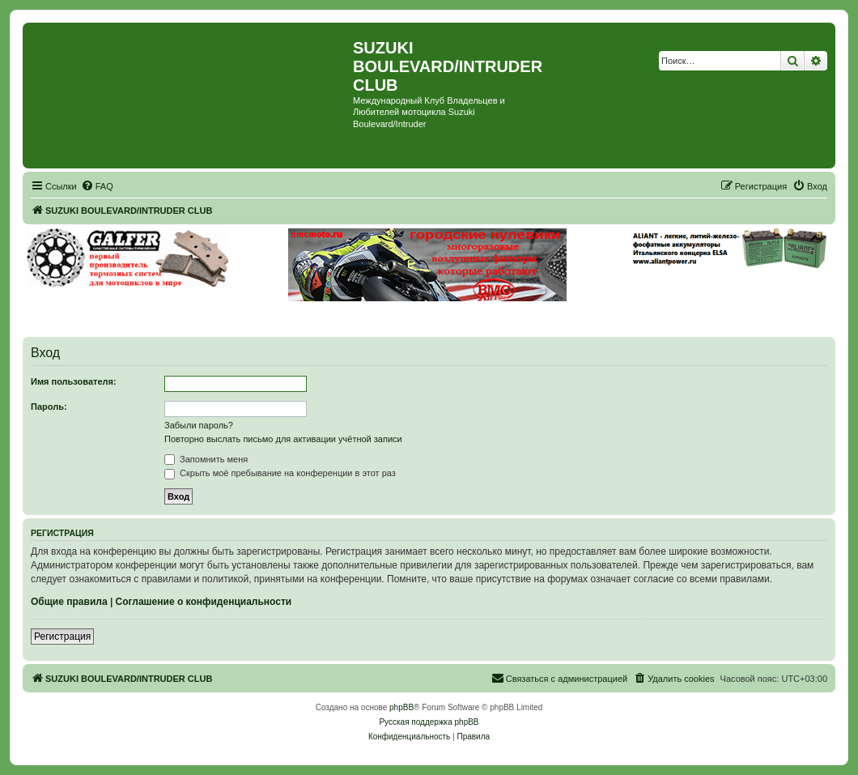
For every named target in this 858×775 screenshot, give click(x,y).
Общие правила (69, 601)
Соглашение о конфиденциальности (204, 601)
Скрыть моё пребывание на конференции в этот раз (280, 473)
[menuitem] (97, 186)
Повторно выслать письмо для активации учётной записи (283, 439)
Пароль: (49, 406)
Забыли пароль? (198, 425)
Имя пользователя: (74, 381)
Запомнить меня (206, 459)
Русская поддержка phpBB (428, 722)
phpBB (401, 707)
